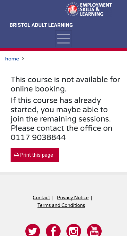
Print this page (33, 155)
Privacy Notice (73, 198)
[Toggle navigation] (63, 38)
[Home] (88, 9)
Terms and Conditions (61, 205)
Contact (41, 198)
